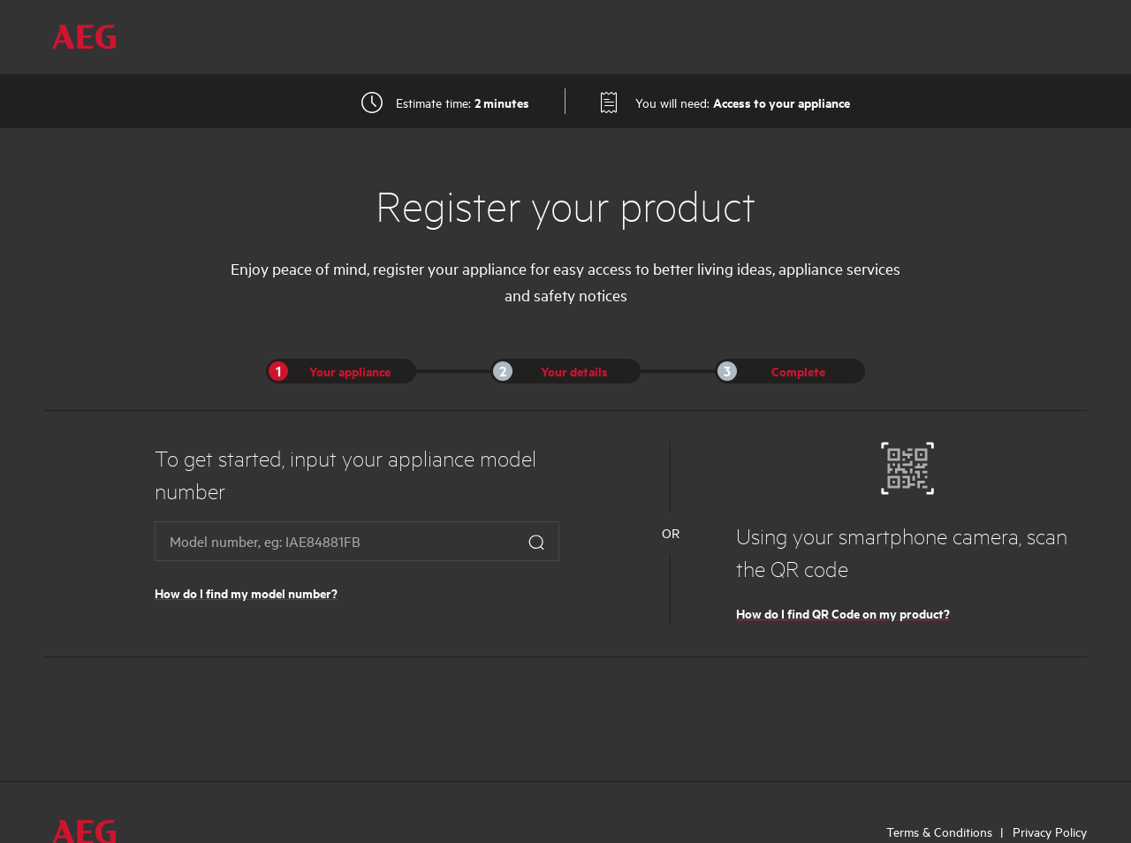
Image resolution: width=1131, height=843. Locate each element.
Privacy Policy (1050, 832)
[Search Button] (536, 541)
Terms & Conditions (939, 832)
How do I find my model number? (246, 592)
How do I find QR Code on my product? (843, 613)
